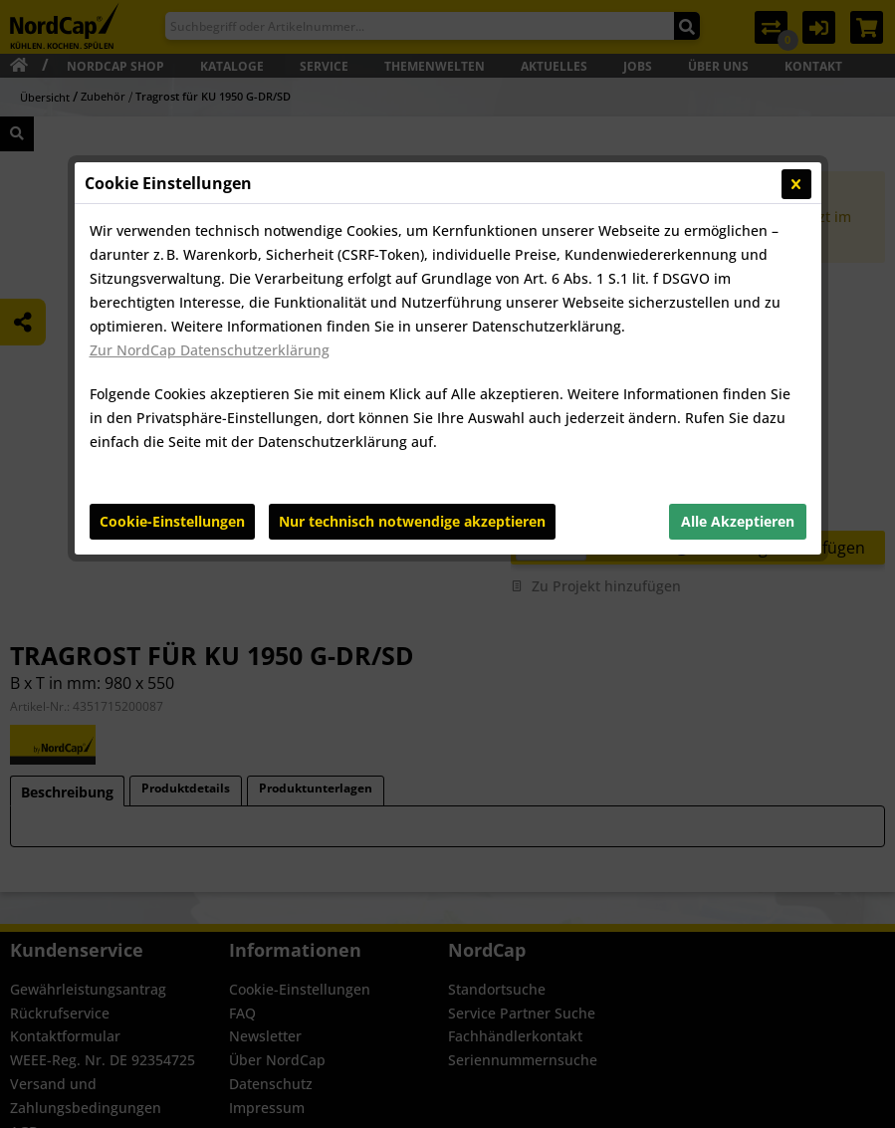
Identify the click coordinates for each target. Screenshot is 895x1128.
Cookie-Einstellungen (172, 521)
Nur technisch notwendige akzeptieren (412, 521)
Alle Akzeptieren (737, 521)
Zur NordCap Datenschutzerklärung (210, 349)
